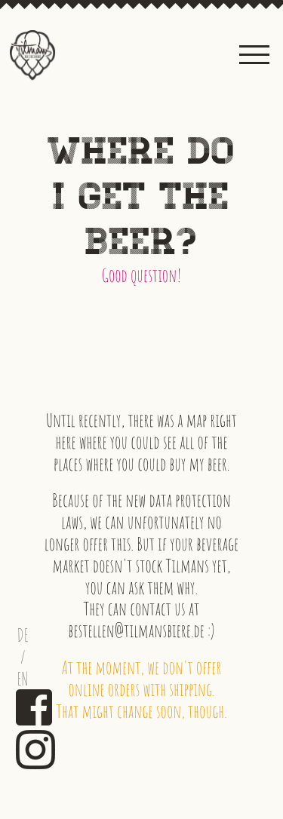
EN (23, 679)
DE (23, 635)
